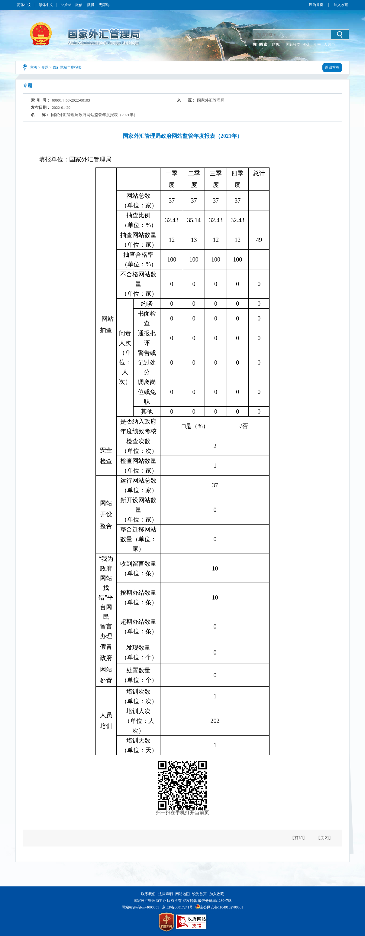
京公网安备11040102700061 (221, 907)
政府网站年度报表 (67, 67)
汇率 (317, 44)
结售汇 (277, 44)
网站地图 (182, 894)
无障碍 (104, 5)
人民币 (329, 44)
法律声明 (165, 894)
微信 (79, 5)
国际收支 (293, 44)
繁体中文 (46, 5)
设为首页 (316, 5)
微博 (91, 5)
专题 (45, 67)
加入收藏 (341, 5)
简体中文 (24, 5)
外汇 (307, 44)
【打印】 (298, 838)
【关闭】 (324, 838)
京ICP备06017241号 (177, 907)
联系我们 (148, 894)
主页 (33, 67)
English (66, 5)
